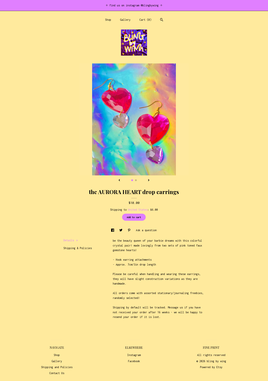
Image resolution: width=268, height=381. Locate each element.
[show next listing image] (149, 180)
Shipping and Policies (56, 367)
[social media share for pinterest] (130, 230)
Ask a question (146, 230)
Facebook (134, 361)
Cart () (145, 19)
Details (70, 240)
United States (137, 209)
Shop (108, 19)
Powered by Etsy (211, 367)
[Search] (161, 20)
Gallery (125, 19)
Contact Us (56, 373)
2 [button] (136, 180)
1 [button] (132, 180)
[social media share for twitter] (121, 230)
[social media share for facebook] (113, 230)
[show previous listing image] (119, 180)
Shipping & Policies (77, 248)
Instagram (134, 355)
